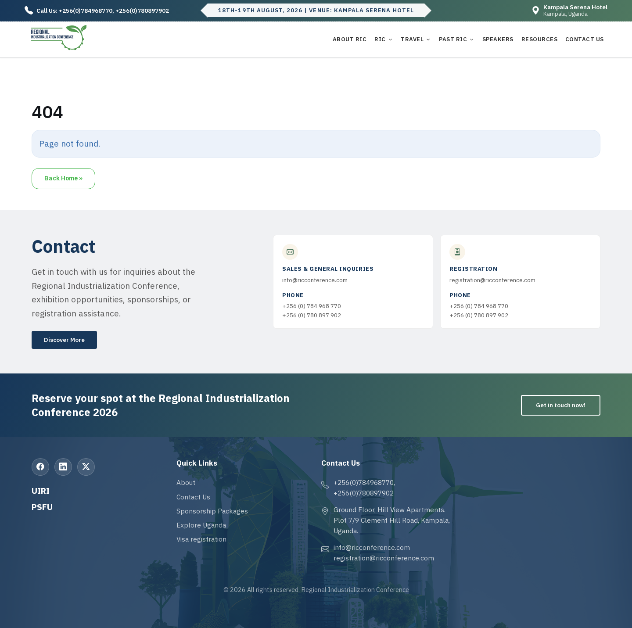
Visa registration (201, 539)
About (185, 482)
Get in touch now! (560, 405)
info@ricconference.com (315, 280)
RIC (380, 39)
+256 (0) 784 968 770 (311, 306)
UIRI (41, 490)
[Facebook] (40, 467)
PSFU (42, 506)
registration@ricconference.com (492, 280)
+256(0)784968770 (85, 10)
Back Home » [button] (63, 178)
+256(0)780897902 (142, 10)
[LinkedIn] (63, 467)
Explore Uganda (201, 524)
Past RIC (453, 39)
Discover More (64, 340)
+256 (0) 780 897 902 (311, 315)
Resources (539, 39)
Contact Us (584, 39)
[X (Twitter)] (86, 467)
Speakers (498, 39)
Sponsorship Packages (212, 510)
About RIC (350, 39)
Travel (412, 39)
